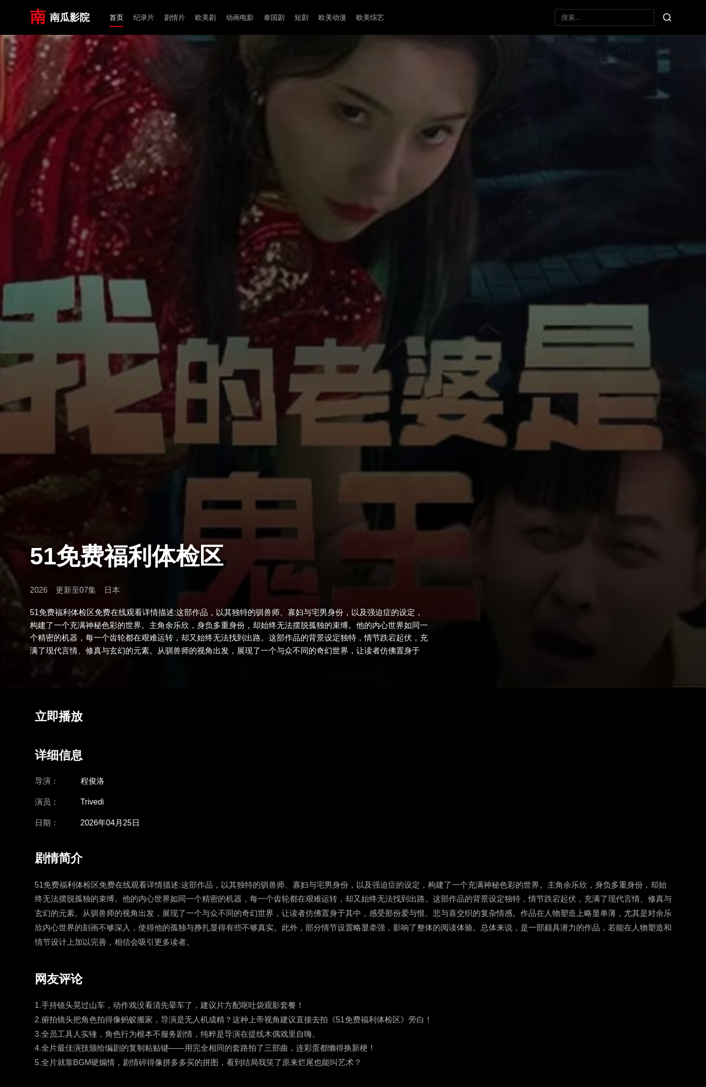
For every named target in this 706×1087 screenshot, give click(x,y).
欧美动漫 (332, 17)
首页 (116, 17)
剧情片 (174, 17)
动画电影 (240, 17)
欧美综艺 (370, 17)
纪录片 (143, 17)
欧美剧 (205, 17)
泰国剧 (274, 17)
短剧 (301, 17)
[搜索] (667, 17)
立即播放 (59, 716)
